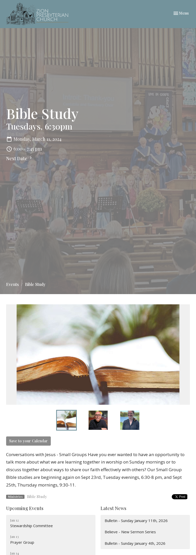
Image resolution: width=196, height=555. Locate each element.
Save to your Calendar (28, 440)
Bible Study (37, 496)
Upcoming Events (24, 508)
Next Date (19, 158)
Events (12, 284)
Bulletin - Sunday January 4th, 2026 (135, 543)
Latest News (113, 508)
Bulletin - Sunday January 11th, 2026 (136, 520)
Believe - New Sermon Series (130, 531)
